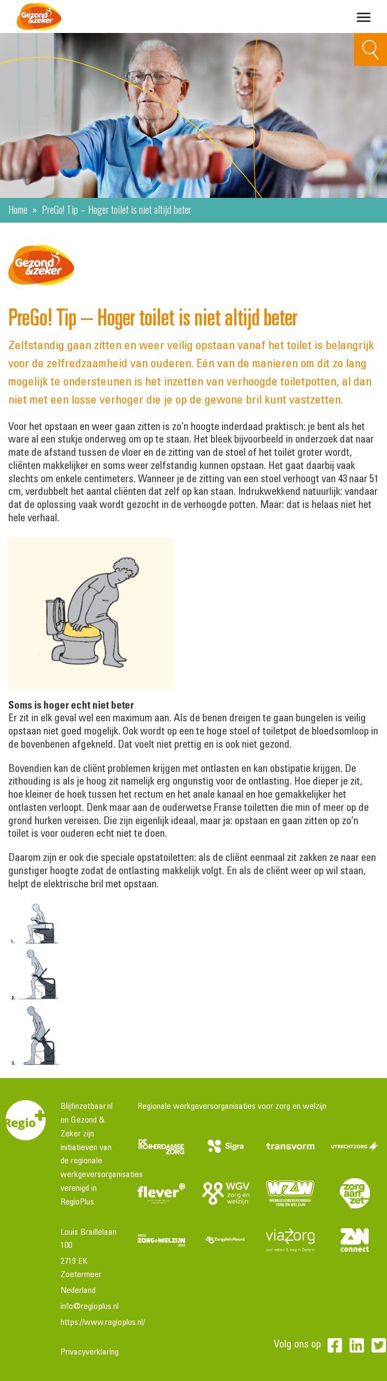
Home (17, 209)
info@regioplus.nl (89, 1306)
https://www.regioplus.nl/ (102, 1322)
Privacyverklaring (89, 1352)
